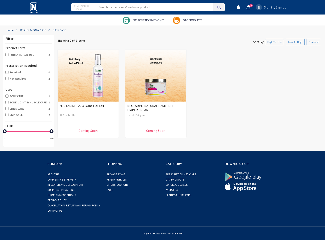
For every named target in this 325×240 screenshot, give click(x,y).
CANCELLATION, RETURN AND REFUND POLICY (73, 205)
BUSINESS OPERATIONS (60, 190)
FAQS (109, 190)
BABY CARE (59, 30)
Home (10, 30)
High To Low (274, 42)
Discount (314, 42)
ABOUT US (53, 174)
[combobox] (158, 7)
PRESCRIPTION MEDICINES (181, 174)
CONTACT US (54, 210)
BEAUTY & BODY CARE (33, 30)
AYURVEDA (172, 190)
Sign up (281, 7)
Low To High (295, 42)
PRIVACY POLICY (57, 200)
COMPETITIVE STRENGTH (61, 179)
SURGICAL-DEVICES (177, 184)
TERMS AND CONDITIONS (61, 195)
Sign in (269, 7)
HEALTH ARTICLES (117, 179)
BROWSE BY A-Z (116, 174)
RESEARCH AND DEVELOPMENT (65, 184)
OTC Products (175, 179)
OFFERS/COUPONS (117, 184)
